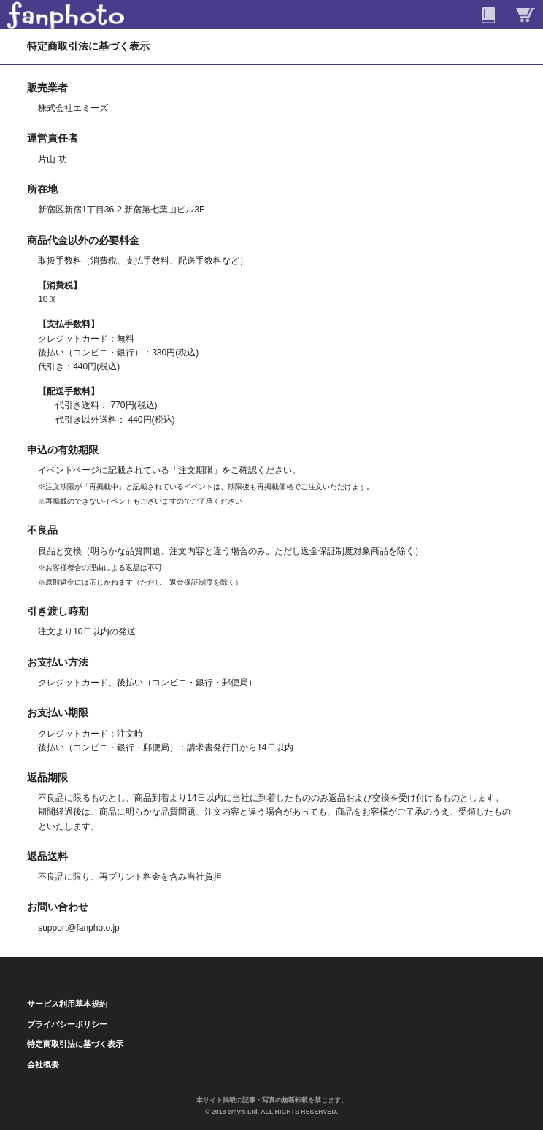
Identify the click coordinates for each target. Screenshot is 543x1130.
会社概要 (43, 1064)
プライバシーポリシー (67, 1024)
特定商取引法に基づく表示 (75, 1043)
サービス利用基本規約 (67, 1003)
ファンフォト (65, 14)
